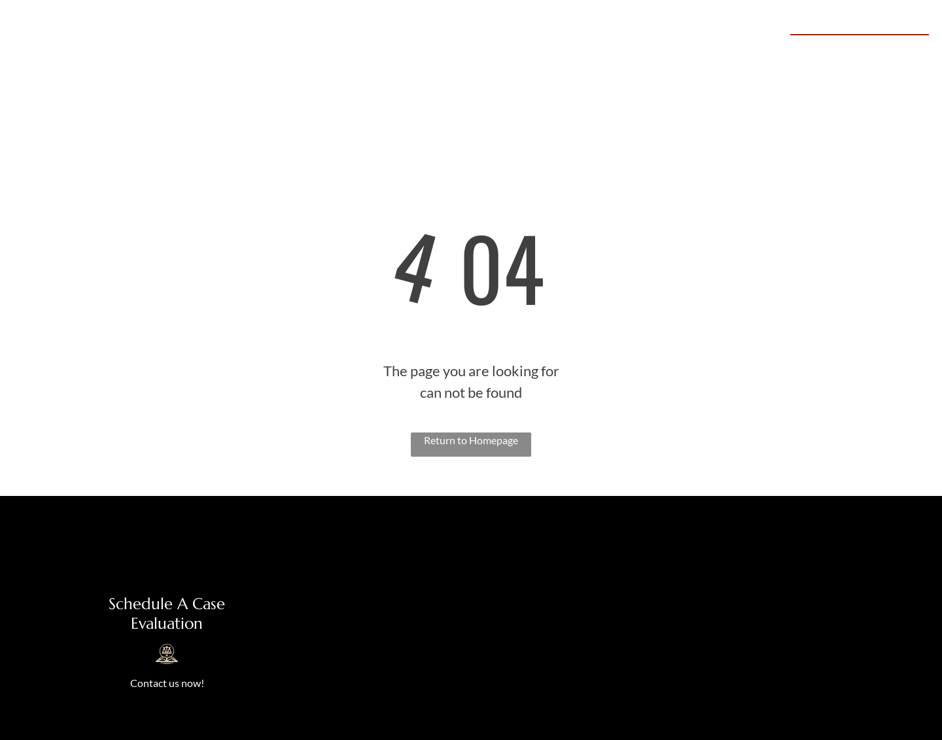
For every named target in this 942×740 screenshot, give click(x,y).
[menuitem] (350, 51)
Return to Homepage (471, 440)
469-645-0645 (877, 49)
